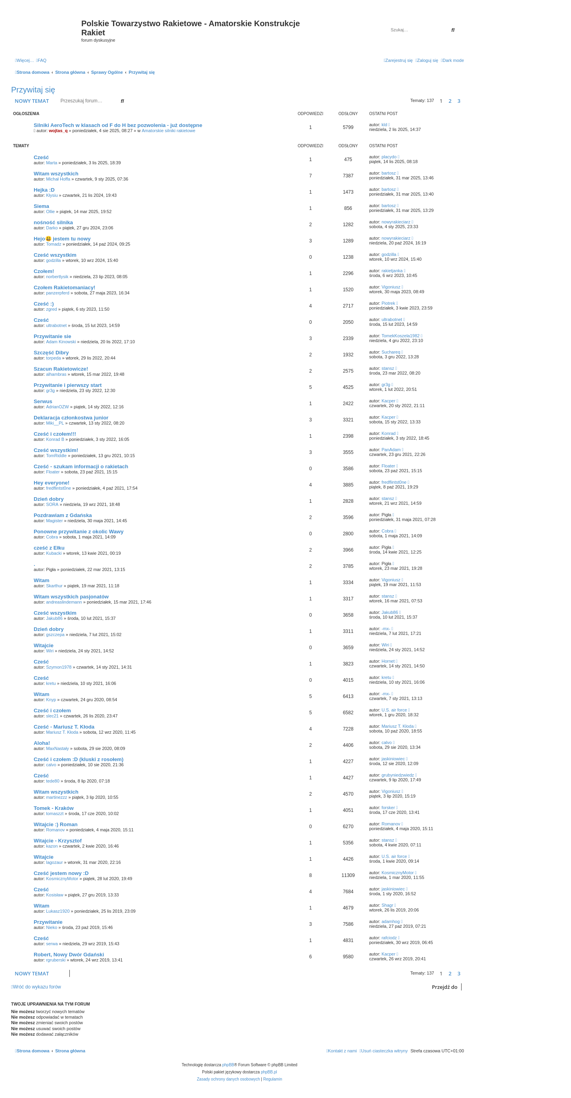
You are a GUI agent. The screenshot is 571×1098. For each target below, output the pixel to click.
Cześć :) (44, 304)
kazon (51, 846)
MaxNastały (57, 748)
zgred (51, 309)
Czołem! (44, 271)
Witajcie (44, 645)
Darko (51, 227)
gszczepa (55, 634)
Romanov (55, 829)
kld (384, 124)
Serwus (43, 401)
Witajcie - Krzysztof (58, 841)
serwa (51, 943)
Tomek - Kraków (54, 808)
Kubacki (53, 553)
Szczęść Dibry (51, 353)
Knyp (51, 699)
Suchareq (390, 352)
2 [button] (449, 100)
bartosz (388, 173)
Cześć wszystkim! (56, 450)
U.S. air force (394, 710)
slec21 (52, 715)
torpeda (53, 358)
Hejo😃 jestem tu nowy (62, 239)
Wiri (50, 650)
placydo (389, 156)
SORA (52, 504)
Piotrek (388, 303)
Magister (54, 520)
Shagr (387, 905)
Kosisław (54, 894)
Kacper (388, 400)
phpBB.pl (269, 1072)
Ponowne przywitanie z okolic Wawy (79, 532)
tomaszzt (54, 813)
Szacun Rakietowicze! (61, 369)
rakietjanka (391, 270)
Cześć (41, 157)
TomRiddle (56, 455)
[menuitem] (41, 60)
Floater (52, 471)
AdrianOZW (57, 406)
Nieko (51, 927)
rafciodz (389, 937)
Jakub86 (54, 618)
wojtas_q (58, 130)
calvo (386, 742)
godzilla (53, 260)
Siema (41, 206)
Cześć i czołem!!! (55, 434)
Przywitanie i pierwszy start (68, 385)
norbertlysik (57, 276)
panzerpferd (57, 292)
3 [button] (459, 100)
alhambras (56, 374)
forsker (388, 807)
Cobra (52, 537)
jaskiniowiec (393, 758)
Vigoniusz (390, 287)
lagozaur (54, 862)
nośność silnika (53, 222)
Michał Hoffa (58, 179)
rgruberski (55, 960)
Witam (41, 580)
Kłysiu (51, 195)
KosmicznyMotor (62, 878)
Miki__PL (55, 423)
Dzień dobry (48, 499)
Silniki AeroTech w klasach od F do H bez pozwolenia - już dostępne (118, 125)
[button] (466, 101)
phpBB (228, 1065)
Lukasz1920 (57, 911)
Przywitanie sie (52, 336)
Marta (51, 162)
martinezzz (56, 797)
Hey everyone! (51, 483)
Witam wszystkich (56, 174)
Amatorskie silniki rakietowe (168, 130)
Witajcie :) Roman (56, 824)
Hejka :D (44, 190)
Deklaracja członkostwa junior (71, 418)
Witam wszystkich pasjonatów (71, 597)
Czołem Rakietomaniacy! (64, 287)
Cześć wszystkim (55, 255)
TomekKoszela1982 (400, 335)
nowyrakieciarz (395, 221)
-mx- (385, 628)
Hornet (388, 661)
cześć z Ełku (49, 548)
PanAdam (390, 449)
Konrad (388, 433)
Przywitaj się (33, 89)
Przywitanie (48, 922)
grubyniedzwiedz (397, 775)
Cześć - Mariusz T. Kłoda (64, 727)
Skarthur (54, 585)
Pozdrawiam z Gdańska (63, 515)
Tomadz (53, 244)
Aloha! (42, 743)
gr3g (50, 390)
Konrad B (55, 439)
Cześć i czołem (52, 710)
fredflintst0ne (58, 488)
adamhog (390, 921)
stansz (387, 368)
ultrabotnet (56, 325)
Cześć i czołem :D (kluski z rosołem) (78, 759)
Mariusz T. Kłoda (62, 732)
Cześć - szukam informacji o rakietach (81, 466)
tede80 (52, 781)
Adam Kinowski (61, 341)
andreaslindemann (64, 602)
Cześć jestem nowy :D (61, 873)
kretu (51, 683)
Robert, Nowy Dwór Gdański (69, 955)
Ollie (50, 211)
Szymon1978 (58, 667)
